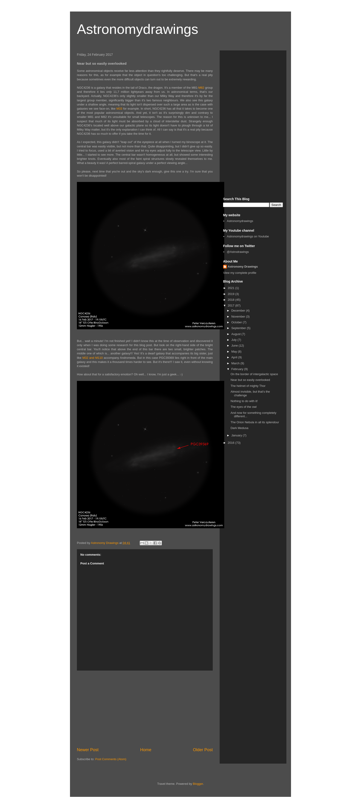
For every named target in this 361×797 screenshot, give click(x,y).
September (239, 328)
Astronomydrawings (137, 29)
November (238, 316)
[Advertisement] (145, 709)
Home (145, 749)
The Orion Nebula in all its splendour (254, 422)
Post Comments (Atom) (110, 759)
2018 (231, 299)
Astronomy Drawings (243, 266)
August (236, 334)
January (237, 435)
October (237, 322)
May (234, 351)
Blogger (198, 783)
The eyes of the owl (243, 407)
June (235, 345)
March (236, 363)
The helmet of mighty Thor (247, 386)
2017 (231, 305)
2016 (231, 442)
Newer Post (88, 749)
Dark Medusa (239, 428)
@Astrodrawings (238, 252)
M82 (201, 87)
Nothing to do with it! (244, 401)
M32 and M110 (92, 357)
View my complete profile (239, 272)
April (234, 357)
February (237, 369)
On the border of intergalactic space (254, 374)
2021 (231, 288)
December (238, 310)
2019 (231, 294)
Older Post (203, 749)
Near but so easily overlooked (250, 380)
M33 (119, 108)
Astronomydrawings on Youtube (248, 236)
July (234, 340)
